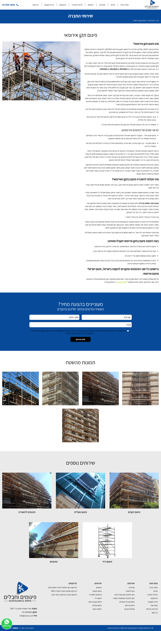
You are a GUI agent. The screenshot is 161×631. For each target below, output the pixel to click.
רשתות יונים (97, 609)
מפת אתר (154, 605)
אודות (113, 4)
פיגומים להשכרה (95, 594)
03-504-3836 (121, 282)
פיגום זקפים (97, 591)
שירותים (151, 20)
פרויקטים (62, 4)
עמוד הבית (125, 4)
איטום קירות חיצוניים (127, 602)
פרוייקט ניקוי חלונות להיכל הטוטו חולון (62, 587)
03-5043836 (27, 612)
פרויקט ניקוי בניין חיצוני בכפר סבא (64, 594)
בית (157, 20)
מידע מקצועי (49, 4)
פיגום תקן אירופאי (95, 602)
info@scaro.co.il (26, 615)
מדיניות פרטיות (152, 609)
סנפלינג (102, 4)
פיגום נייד (98, 598)
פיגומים (90, 4)
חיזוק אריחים (130, 605)
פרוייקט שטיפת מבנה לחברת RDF (64, 591)
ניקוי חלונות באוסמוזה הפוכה (124, 598)
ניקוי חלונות (130, 591)
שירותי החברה (77, 4)
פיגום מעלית (97, 605)
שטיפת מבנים (129, 609)
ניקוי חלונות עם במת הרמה (124, 594)
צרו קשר (35, 4)
